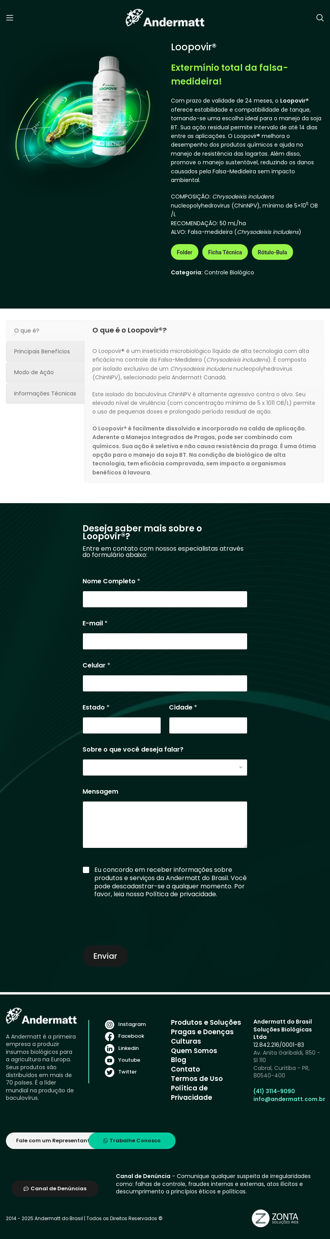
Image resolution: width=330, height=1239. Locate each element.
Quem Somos (194, 1050)
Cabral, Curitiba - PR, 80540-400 (281, 1072)
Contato (185, 1069)
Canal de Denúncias (55, 1188)
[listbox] (165, 767)
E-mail (95, 623)
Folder (184, 252)
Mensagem (100, 791)
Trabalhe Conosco (132, 1140)
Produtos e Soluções (206, 1022)
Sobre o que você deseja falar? (132, 749)
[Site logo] (165, 17)
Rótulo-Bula (272, 252)
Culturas (186, 1041)
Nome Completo (111, 581)
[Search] (320, 18)
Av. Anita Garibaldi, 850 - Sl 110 (286, 1056)
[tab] (45, 330)
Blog (178, 1059)
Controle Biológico (229, 272)
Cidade (183, 707)
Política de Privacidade (191, 1092)
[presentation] (142, 937)
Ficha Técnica (225, 252)
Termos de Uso (197, 1078)
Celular (96, 665)
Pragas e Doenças (202, 1032)
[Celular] (165, 683)
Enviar (105, 955)
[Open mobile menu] (10, 18)
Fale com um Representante (54, 1140)
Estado (96, 707)
